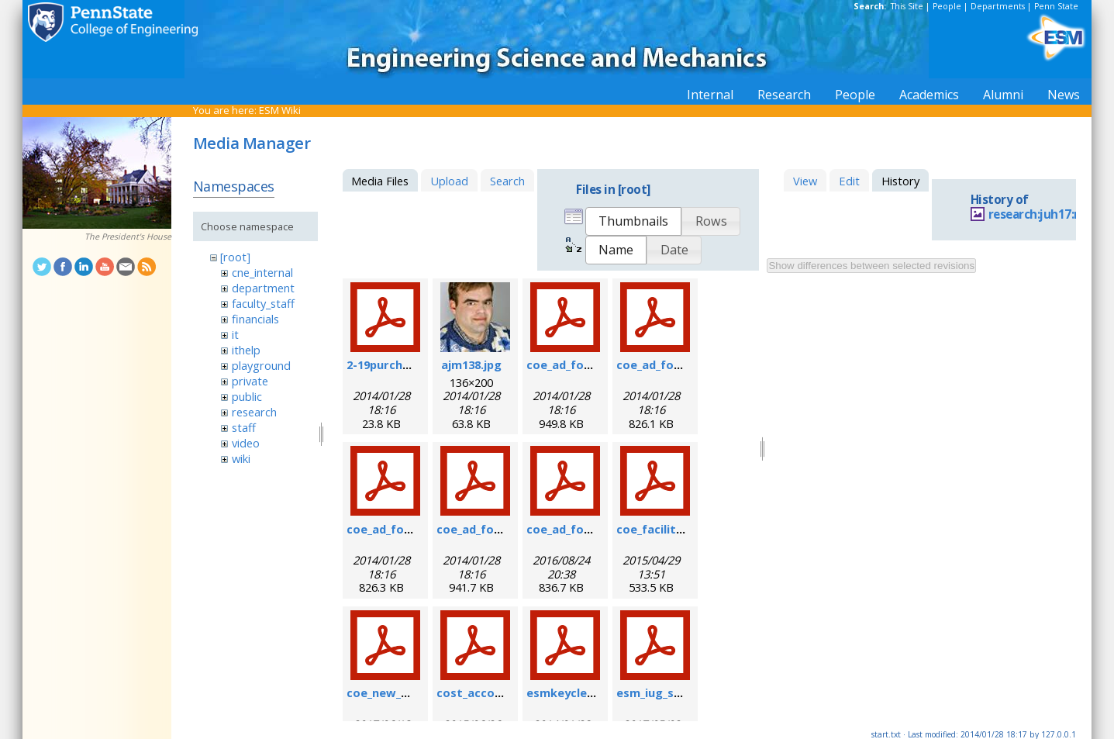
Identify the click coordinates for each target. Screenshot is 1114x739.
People (947, 6)
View (805, 180)
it (235, 334)
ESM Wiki (280, 110)
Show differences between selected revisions (871, 265)
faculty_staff (263, 303)
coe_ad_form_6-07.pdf (588, 364)
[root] (235, 256)
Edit (849, 180)
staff (244, 427)
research (254, 412)
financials (255, 318)
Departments (998, 6)
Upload (449, 180)
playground (261, 365)
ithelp (246, 349)
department (263, 287)
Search (507, 180)
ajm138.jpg (471, 364)
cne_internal (262, 272)
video (246, 443)
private (250, 380)
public (247, 396)
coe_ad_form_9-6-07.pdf (683, 364)
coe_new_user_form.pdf (415, 692)
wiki (241, 458)
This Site (907, 6)
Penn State (1056, 6)
